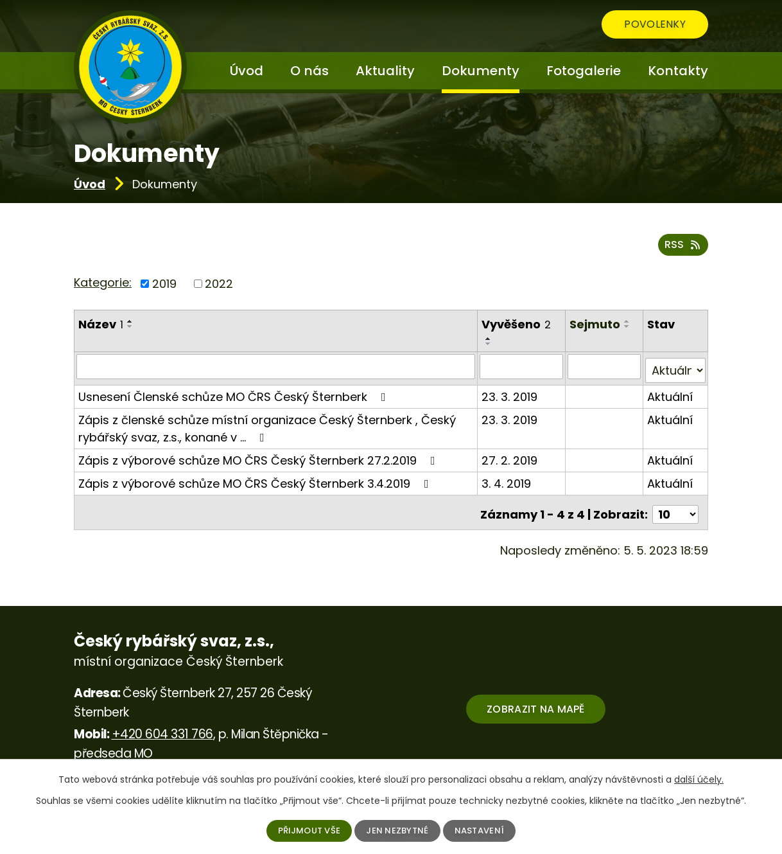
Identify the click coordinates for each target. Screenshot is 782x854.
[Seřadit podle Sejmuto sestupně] (628, 328)
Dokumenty (480, 71)
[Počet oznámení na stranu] (675, 508)
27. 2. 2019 (510, 458)
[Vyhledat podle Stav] (676, 368)
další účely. (699, 778)
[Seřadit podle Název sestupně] (130, 328)
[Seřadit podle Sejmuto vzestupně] (628, 323)
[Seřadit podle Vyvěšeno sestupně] (489, 345)
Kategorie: (103, 284)
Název (100, 326)
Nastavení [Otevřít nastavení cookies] (484, 830)
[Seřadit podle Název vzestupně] (130, 323)
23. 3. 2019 (510, 394)
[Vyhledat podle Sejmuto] (604, 368)
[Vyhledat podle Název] (276, 368)
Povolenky (645, 26)
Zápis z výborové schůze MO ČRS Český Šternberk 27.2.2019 (259, 458)
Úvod (89, 184)
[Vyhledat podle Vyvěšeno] (522, 368)
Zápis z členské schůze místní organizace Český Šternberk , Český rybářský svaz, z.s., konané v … (267, 426)
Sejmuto (595, 326)
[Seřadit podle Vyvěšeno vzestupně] (489, 340)
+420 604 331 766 (162, 727)
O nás (309, 71)
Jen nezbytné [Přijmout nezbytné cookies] (398, 830)
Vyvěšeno (517, 326)
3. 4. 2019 (507, 481)
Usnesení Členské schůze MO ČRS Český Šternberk (234, 394)
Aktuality (385, 71)
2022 (219, 286)
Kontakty (678, 71)
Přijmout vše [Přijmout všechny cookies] (305, 830)
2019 (164, 286)
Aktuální (670, 394)
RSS (683, 247)
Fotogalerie (583, 71)
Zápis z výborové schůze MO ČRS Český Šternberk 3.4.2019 (256, 481)
